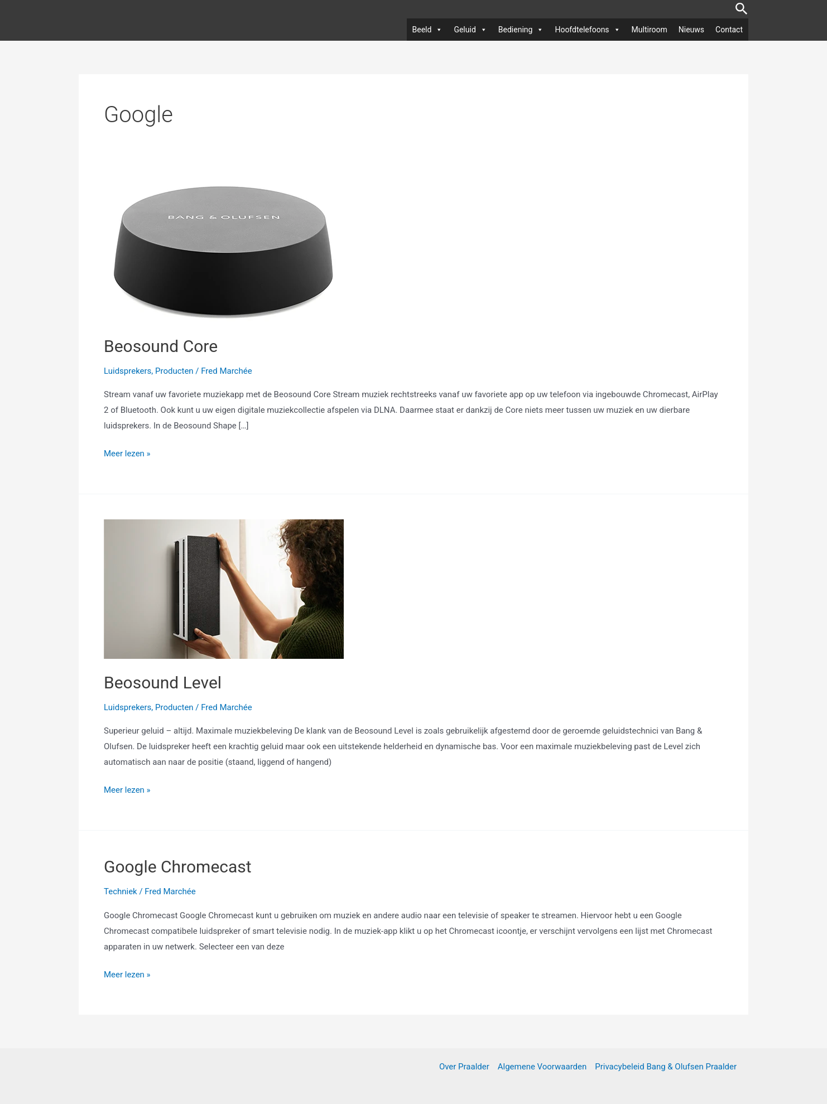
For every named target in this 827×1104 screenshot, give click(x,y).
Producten (174, 371)
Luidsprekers (127, 371)
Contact (729, 29)
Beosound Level (163, 682)
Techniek (120, 891)
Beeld (427, 29)
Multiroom (649, 29)
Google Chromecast (178, 866)
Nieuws (691, 29)
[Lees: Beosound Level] (224, 589)
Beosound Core (161, 346)
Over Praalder (464, 1067)
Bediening (521, 29)
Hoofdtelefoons (587, 29)
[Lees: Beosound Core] (224, 252)
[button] (741, 9)
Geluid (470, 29)
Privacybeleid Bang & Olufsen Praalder (666, 1067)
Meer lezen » (127, 454)
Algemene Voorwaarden (542, 1067)
